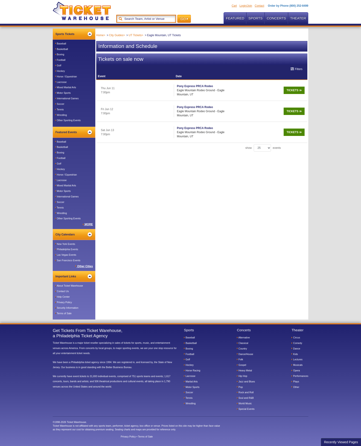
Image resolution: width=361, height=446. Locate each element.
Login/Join (245, 5)
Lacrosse (61, 82)
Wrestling (61, 115)
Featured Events (73, 132)
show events (263, 135)
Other (295, 387)
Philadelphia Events (66, 249)
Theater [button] (298, 18)
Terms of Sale (63, 313)
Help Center (62, 296)
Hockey (60, 71)
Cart (234, 5)
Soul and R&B (245, 397)
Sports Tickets (73, 34)
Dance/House (245, 354)
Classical (242, 343)
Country (242, 348)
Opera (295, 370)
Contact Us (62, 291)
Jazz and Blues (246, 381)
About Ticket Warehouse (69, 285)
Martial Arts (191, 381)
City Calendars (73, 234)
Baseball (60, 43)
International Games (67, 98)
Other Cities (84, 266)
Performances (299, 376)
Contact (259, 5)
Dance (295, 348)
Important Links (73, 276)
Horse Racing (192, 370)
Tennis (59, 109)
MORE (88, 224)
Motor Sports (63, 92)
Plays (295, 381)
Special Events (246, 409)
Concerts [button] (276, 18)
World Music (244, 403)
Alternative (243, 337)
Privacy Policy (63, 302)
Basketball (61, 49)
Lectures (296, 359)
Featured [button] (235, 18)
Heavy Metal (244, 370)
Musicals (297, 365)
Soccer (59, 104)
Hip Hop (242, 376)
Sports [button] (255, 18)
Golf (58, 65)
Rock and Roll (245, 392)
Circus (295, 337)
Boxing (59, 54)
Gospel (241, 365)
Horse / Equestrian (66, 76)
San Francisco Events (67, 260)
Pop (240, 387)
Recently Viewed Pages (341, 442)
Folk (240, 359)
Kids (294, 354)
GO (184, 19)
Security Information (67, 307)
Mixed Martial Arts (65, 87)
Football (60, 60)
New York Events (65, 244)
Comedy (296, 343)
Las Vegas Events (65, 254)
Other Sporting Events (68, 120)
